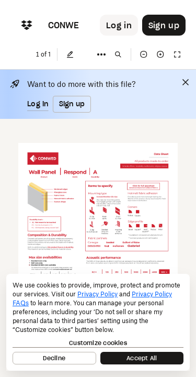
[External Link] (143, 187)
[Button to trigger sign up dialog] (164, 25)
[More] (101, 54)
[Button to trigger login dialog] (119, 25)
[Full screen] (177, 54)
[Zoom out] (143, 54)
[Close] (185, 82)
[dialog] (98, 322)
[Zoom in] (160, 54)
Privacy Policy (97, 294)
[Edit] (70, 54)
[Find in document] (118, 54)
